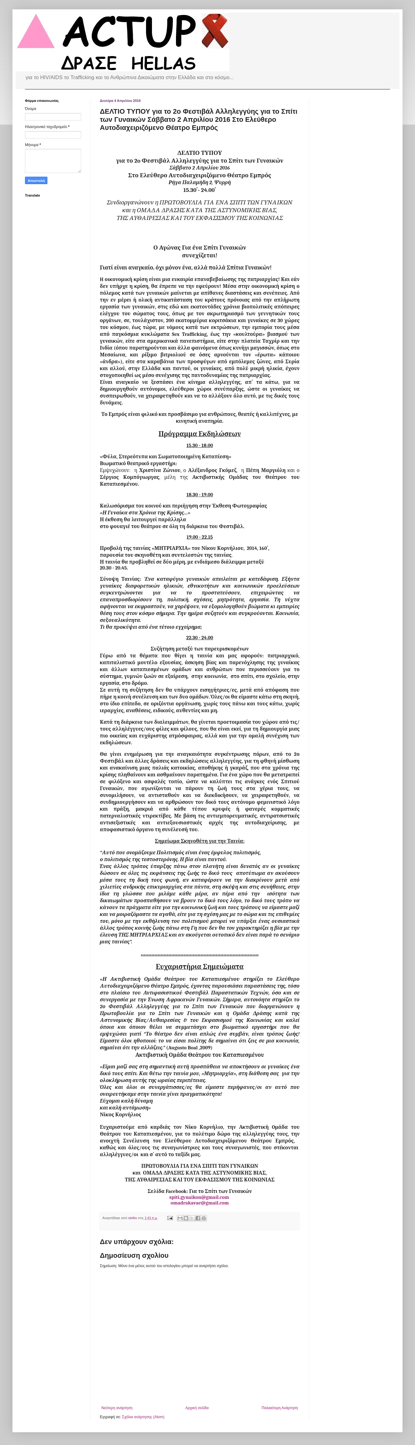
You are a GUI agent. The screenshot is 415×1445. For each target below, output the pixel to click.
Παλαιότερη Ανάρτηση (279, 1408)
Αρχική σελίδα (197, 1408)
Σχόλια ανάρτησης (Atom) (143, 1417)
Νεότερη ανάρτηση (116, 1408)
